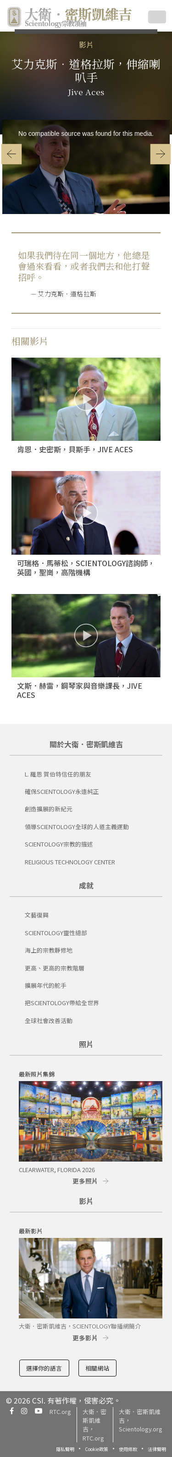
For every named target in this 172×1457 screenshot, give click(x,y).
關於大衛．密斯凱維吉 (86, 744)
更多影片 (85, 1337)
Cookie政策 (96, 1449)
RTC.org (60, 1411)
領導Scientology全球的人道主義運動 (77, 826)
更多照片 (85, 1180)
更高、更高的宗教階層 (54, 968)
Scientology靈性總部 (56, 932)
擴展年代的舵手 (46, 985)
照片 (86, 1044)
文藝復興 (37, 915)
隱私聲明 (65, 1449)
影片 (86, 44)
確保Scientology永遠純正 (62, 791)
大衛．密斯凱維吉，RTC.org (94, 1424)
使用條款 (128, 1449)
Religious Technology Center (70, 861)
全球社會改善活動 (48, 1020)
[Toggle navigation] (157, 17)
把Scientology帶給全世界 (62, 1002)
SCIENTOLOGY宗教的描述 (59, 844)
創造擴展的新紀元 (48, 808)
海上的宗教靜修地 (48, 950)
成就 (86, 885)
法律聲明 (157, 1449)
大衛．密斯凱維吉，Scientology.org (140, 1420)
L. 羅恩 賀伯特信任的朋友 (58, 774)
